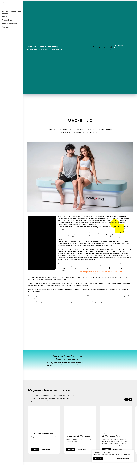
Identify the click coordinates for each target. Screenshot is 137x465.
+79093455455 (100, 48)
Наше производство (9, 23)
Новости (5, 16)
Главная (5, 8)
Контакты (5, 27)
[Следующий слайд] (130, 399)
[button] (46, 449)
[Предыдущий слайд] (126, 399)
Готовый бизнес (7, 20)
